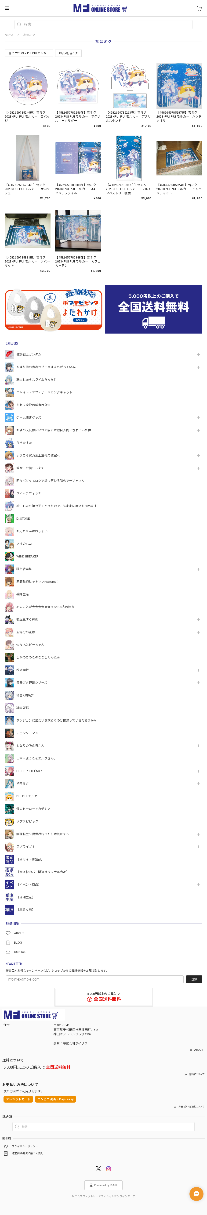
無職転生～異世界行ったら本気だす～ (42, 834)
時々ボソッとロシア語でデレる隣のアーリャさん (50, 480)
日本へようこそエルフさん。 (36, 758)
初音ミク (22, 783)
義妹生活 (22, 594)
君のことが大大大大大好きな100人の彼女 (45, 607)
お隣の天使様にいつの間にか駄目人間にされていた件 (53, 430)
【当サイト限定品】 (30, 859)
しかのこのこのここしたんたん (38, 657)
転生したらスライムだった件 (36, 379)
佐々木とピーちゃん (30, 645)
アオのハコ (24, 544)
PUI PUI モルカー (28, 796)
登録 (194, 979)
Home (9, 35)
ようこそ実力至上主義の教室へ (38, 455)
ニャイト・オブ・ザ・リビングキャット (44, 392)
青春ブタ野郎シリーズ (31, 682)
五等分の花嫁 (25, 632)
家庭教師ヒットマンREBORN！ (37, 581)
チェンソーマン (27, 733)
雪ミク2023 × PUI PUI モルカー (28, 53)
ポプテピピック (27, 821)
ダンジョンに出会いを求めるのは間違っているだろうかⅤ (56, 720)
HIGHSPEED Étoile (29, 771)
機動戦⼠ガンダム (28, 354)
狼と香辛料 (24, 569)
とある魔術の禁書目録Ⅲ (35, 405)
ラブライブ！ (25, 846)
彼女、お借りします (30, 468)
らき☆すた (24, 443)
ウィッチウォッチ (28, 493)
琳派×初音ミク (68, 53)
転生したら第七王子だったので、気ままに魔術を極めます (56, 506)
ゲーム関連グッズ (28, 417)
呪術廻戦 (22, 670)
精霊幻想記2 (25, 695)
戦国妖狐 (22, 708)
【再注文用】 (25, 910)
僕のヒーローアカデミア (33, 809)
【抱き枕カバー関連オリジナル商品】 (42, 872)
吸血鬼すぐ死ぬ (27, 619)
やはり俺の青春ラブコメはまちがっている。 (47, 367)
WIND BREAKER (27, 556)
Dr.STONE (23, 518)
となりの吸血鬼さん (30, 746)
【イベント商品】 (28, 884)
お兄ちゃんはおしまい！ (33, 531)
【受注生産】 (25, 897)
